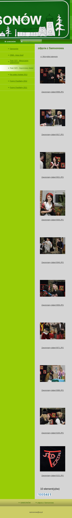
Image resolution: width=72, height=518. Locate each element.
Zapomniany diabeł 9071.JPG (53, 348)
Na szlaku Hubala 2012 (18, 74)
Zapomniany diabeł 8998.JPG (53, 92)
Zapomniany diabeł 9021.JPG (53, 177)
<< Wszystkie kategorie (49, 56)
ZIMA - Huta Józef (16, 55)
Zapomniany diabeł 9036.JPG (53, 220)
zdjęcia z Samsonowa (32, 41)
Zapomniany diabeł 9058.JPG (53, 305)
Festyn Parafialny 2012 (18, 81)
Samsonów (14, 49)
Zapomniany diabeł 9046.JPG (53, 262)
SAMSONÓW (11, 41)
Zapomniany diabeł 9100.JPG (53, 433)
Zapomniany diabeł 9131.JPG (53, 475)
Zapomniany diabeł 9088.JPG (53, 390)
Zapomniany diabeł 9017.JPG (53, 134)
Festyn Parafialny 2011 (18, 87)
